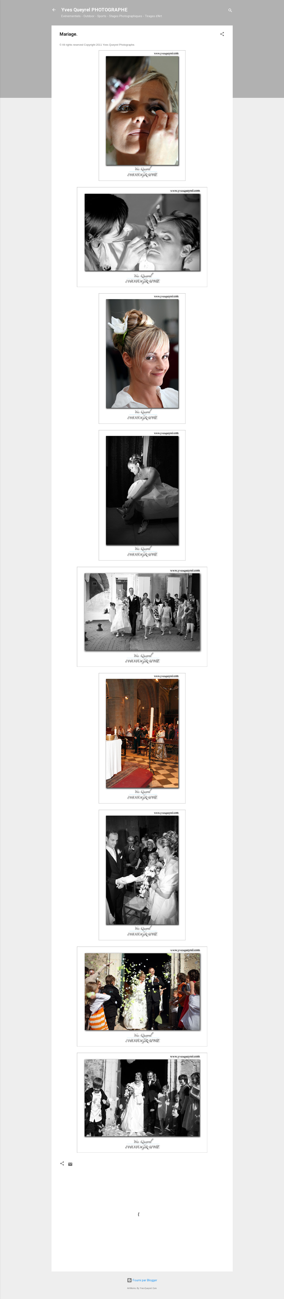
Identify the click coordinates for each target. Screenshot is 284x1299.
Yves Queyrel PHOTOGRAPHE (94, 10)
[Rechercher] (230, 11)
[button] (222, 35)
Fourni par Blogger (142, 1280)
